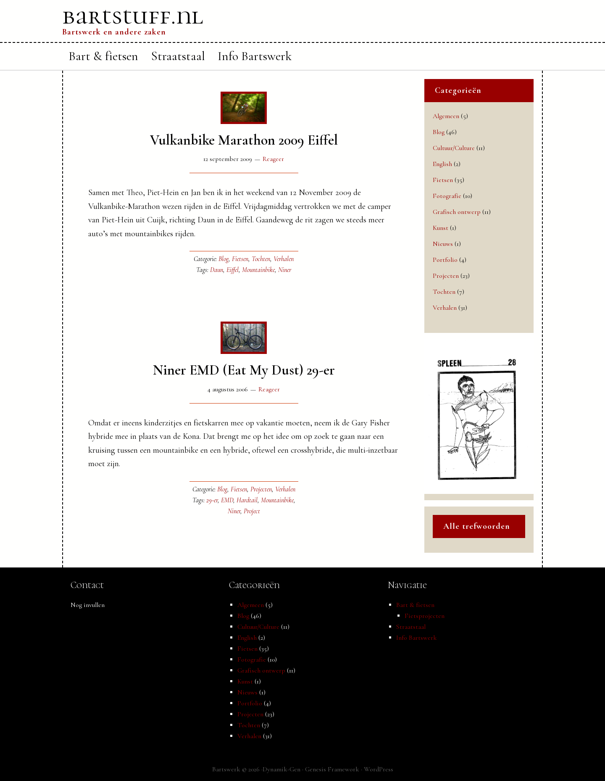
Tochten (261, 259)
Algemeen (446, 116)
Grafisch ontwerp (457, 212)
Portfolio (445, 260)
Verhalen (284, 259)
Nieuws (443, 244)
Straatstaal (411, 627)
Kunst (440, 228)
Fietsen (240, 259)
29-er (212, 500)
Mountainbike (258, 270)
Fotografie (447, 196)
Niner (284, 270)
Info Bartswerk (416, 637)
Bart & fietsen (415, 605)
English (442, 164)
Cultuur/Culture (454, 148)
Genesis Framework (332, 769)
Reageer (273, 159)
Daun (216, 270)
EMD (227, 500)
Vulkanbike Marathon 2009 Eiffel (244, 140)
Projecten (261, 489)
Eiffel (232, 270)
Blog (223, 259)
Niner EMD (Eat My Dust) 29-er (244, 370)
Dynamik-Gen (281, 769)
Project (252, 511)
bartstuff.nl (132, 15)
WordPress (378, 769)
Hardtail (247, 500)
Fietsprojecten (425, 616)
